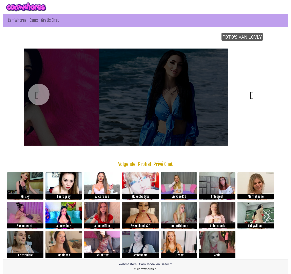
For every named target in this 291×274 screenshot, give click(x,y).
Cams (34, 20)
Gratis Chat (50, 20)
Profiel (144, 164)
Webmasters (127, 264)
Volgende (126, 164)
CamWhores (17, 20)
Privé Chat (163, 164)
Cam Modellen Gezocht (156, 264)
